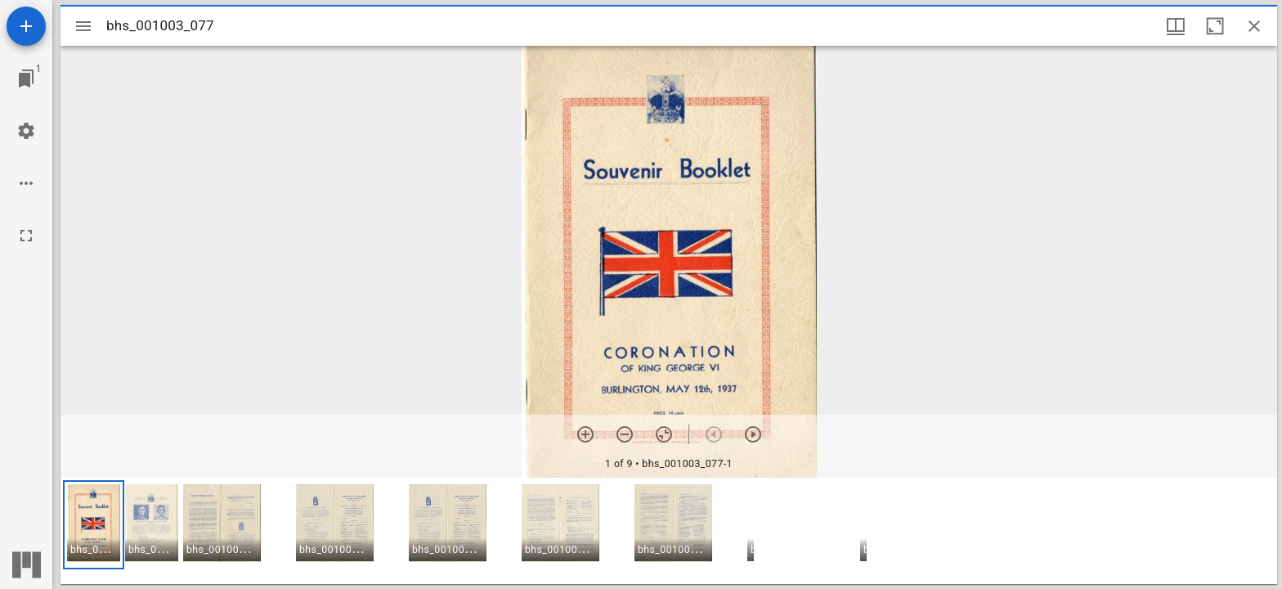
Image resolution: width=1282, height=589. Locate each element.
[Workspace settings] (26, 131)
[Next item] (753, 434)
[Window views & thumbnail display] (1175, 26)
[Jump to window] (26, 78)
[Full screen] (26, 235)
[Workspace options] (26, 183)
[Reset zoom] (664, 434)
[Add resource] (26, 26)
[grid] (669, 531)
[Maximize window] (1215, 26)
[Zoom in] (585, 434)
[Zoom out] (624, 434)
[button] (93, 524)
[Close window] (1254, 26)
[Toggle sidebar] (83, 26)
